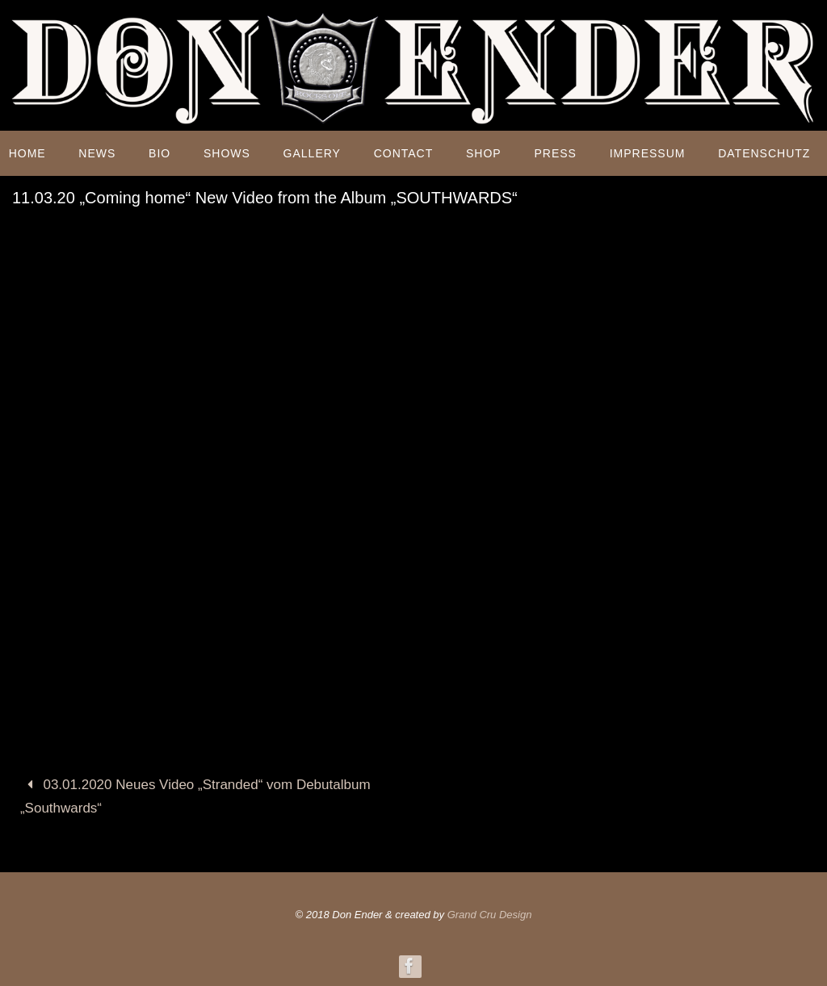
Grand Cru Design (489, 915)
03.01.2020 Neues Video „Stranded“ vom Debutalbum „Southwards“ (195, 796)
